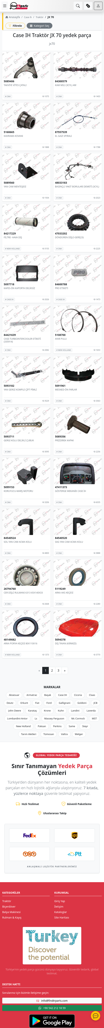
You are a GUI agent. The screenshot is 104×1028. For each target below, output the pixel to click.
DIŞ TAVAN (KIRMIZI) (65, 643)
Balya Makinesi (11, 912)
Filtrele (15, 25)
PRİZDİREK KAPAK (64, 440)
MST (94, 718)
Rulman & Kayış (11, 917)
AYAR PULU (61, 338)
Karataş (32, 710)
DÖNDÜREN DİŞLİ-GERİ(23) (69, 237)
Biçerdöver (8, 906)
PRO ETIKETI (61, 288)
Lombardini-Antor (17, 718)
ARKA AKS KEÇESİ (64, 592)
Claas (92, 695)
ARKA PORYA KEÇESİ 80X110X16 (20, 643)
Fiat (37, 703)
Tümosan (48, 734)
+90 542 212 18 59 (52, 1008)
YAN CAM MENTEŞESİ (15, 186)
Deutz (10, 703)
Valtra (64, 734)
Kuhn (61, 710)
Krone (47, 710)
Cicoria (78, 695)
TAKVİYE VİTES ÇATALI (15, 85)
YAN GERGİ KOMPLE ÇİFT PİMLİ (20, 389)
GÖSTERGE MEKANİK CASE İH (70, 491)
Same (72, 726)
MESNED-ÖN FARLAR (66, 389)
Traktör (39, 17)
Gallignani (64, 703)
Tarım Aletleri (28, 734)
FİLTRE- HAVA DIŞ (13, 237)
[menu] (5, 6)
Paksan (42, 726)
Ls (36, 718)
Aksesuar (14, 695)
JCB (95, 703)
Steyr (85, 726)
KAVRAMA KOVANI (13, 135)
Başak (47, 695)
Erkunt (24, 703)
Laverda (91, 710)
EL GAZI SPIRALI (63, 135)
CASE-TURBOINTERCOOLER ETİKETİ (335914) (22, 340)
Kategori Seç (39, 25)
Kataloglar (60, 912)
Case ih (28, 17)
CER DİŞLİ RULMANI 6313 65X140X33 (23, 592)
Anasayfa (12, 17)
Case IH (62, 695)
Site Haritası (61, 917)
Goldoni (82, 703)
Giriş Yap (59, 901)
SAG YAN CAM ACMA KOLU (69, 541)
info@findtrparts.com (52, 1000)
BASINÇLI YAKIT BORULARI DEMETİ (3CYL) (77, 186)
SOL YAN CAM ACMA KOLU (18, 541)
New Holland (23, 726)
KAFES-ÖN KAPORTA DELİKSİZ (19, 288)
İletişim (58, 906)
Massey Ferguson (54, 718)
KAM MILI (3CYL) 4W (65, 85)
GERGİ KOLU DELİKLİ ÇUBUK (19, 440)
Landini (75, 710)
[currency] (88, 6)
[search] (78, 6)
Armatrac (31, 695)
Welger (79, 734)
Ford (49, 703)
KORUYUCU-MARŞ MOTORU (18, 491)
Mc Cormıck (78, 718)
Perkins (57, 726)
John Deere (14, 710)
